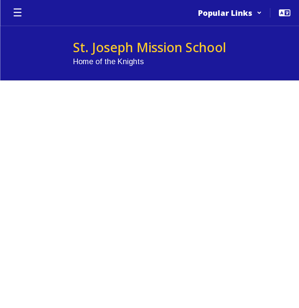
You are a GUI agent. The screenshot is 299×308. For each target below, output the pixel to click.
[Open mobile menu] (17, 13)
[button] (229, 13)
